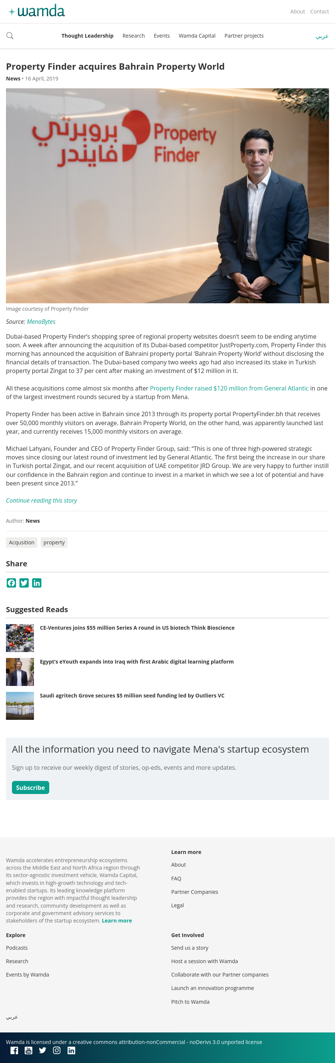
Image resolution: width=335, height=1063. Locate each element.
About (297, 11)
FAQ (176, 878)
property (54, 542)
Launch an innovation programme (212, 987)
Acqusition (21, 542)
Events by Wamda (27, 974)
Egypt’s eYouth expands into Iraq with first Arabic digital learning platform (137, 661)
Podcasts (17, 947)
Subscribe (30, 788)
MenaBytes (41, 321)
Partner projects (244, 35)
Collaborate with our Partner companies (220, 974)
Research (133, 35)
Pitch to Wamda (190, 1001)
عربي (322, 36)
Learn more (117, 920)
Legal (177, 905)
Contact (319, 11)
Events (162, 35)
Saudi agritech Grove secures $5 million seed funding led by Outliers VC (132, 695)
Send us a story (189, 947)
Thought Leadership (87, 35)
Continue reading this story (41, 500)
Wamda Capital (197, 35)
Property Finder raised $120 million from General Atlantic (229, 388)
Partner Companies (194, 891)
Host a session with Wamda (204, 961)
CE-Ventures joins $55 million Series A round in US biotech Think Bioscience (137, 627)
